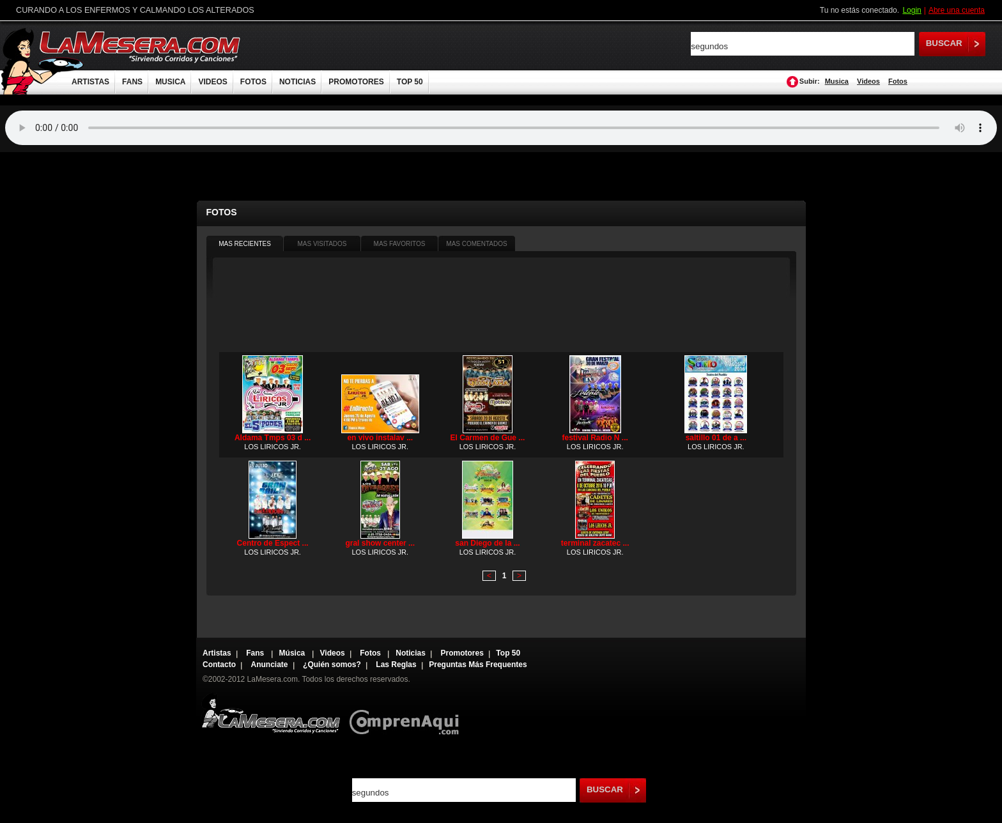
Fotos (897, 81)
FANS (132, 81)
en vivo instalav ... (380, 437)
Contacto (219, 664)
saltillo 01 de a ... (716, 437)
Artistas (217, 653)
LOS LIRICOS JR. (272, 446)
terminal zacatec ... (595, 543)
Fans (256, 653)
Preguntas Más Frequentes (478, 664)
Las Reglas (396, 664)
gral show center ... (380, 543)
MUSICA (170, 81)
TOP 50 (410, 81)
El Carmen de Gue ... (488, 437)
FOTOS (253, 81)
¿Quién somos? (332, 664)
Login (911, 10)
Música (293, 653)
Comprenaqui (407, 713)
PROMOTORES (355, 81)
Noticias (411, 653)
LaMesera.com (140, 46)
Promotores (461, 653)
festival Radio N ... (595, 437)
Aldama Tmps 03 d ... (273, 437)
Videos (868, 81)
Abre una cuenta (957, 10)
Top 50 (508, 653)
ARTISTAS (90, 81)
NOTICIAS (297, 81)
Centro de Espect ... (273, 543)
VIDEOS (212, 81)
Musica (837, 81)
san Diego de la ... (487, 543)
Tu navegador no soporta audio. (501, 128)
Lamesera (271, 713)
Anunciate (269, 664)
